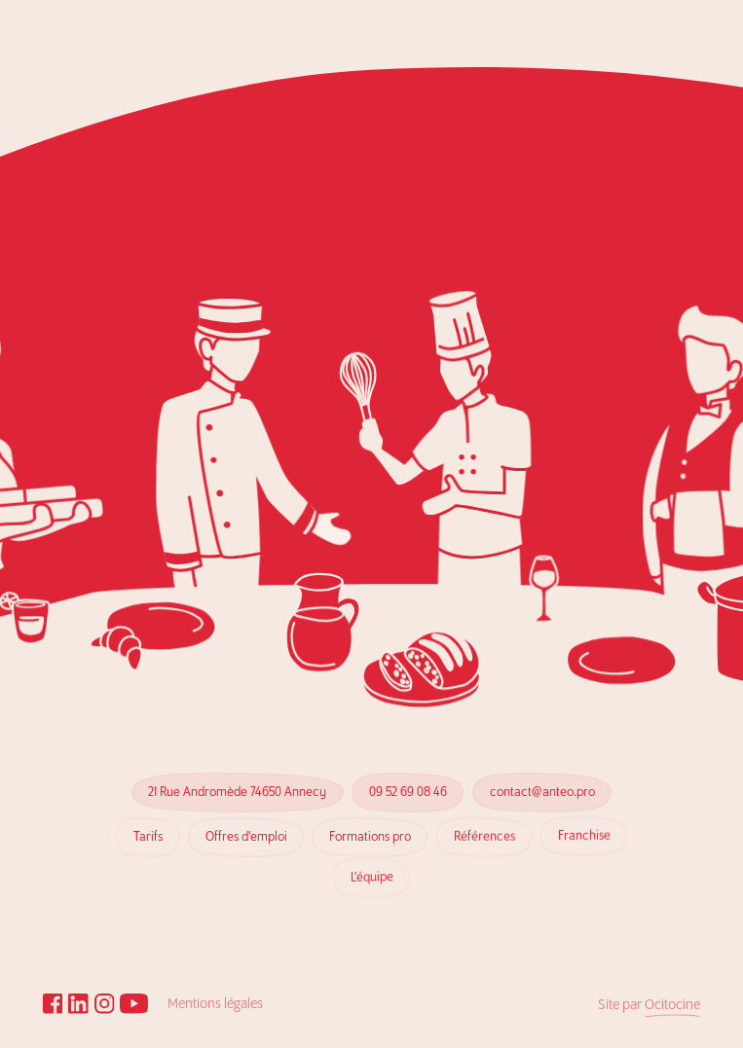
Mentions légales (215, 1004)
